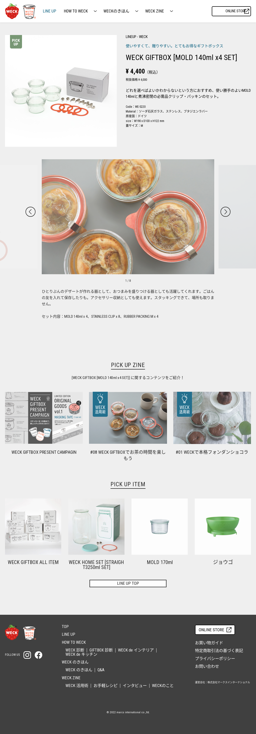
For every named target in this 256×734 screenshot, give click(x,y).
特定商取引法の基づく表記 (219, 650)
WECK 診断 (75, 650)
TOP (65, 626)
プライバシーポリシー (215, 658)
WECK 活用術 (77, 685)
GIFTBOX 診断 (101, 650)
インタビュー (135, 685)
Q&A (101, 670)
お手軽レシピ (106, 685)
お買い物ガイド (209, 642)
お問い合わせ (207, 666)
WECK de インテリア (136, 650)
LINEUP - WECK (137, 36)
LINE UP (49, 11)
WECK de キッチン (81, 654)
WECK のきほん (79, 670)
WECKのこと (163, 685)
